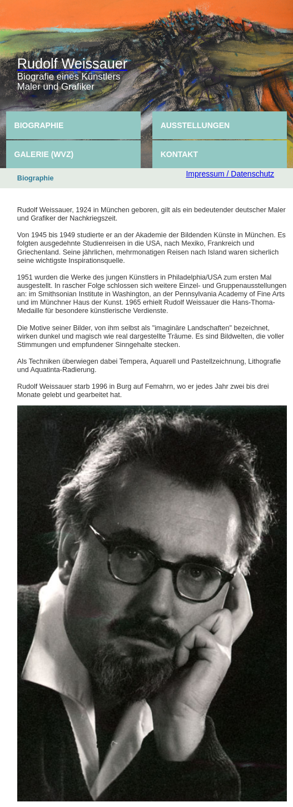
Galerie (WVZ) (44, 154)
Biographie (39, 125)
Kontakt (179, 154)
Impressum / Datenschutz (230, 173)
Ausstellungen (195, 125)
